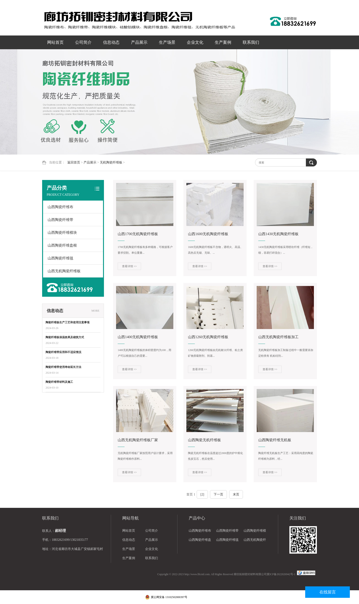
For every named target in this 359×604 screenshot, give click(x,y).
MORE (95, 310)
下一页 (218, 494)
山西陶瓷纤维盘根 (62, 245)
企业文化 (195, 42)
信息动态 (111, 42)
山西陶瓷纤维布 (60, 207)
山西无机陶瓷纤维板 (64, 271)
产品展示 (139, 42)
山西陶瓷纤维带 (60, 220)
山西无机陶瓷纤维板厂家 (138, 440)
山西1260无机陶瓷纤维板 (208, 337)
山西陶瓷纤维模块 (62, 232)
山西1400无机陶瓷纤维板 (138, 337)
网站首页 (55, 42)
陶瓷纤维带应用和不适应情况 (63, 352)
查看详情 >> (129, 266)
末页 (236, 494)
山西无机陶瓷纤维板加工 (278, 337)
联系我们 (251, 42)
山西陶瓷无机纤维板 (204, 440)
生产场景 (167, 42)
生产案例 (223, 42)
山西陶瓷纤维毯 (60, 258)
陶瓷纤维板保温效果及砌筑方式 (65, 337)
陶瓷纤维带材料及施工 (59, 382)
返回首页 (73, 162)
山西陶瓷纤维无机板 (274, 440)
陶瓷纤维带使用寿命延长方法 (63, 367)
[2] (202, 494)
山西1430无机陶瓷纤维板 (278, 234)
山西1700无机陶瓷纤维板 (138, 234)
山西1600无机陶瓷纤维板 (208, 234)
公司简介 (83, 42)
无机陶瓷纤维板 (111, 162)
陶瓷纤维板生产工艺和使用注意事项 (68, 322)
